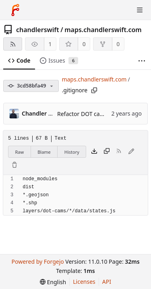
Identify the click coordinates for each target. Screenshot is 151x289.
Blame (44, 152)
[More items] (142, 60)
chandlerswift (37, 30)
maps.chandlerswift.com (103, 30)
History (71, 152)
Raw (19, 152)
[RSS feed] (12, 44)
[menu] (53, 282)
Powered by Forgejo (37, 261)
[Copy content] (107, 152)
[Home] (15, 10)
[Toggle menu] (139, 10)
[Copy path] (94, 90)
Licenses (84, 281)
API (106, 281)
